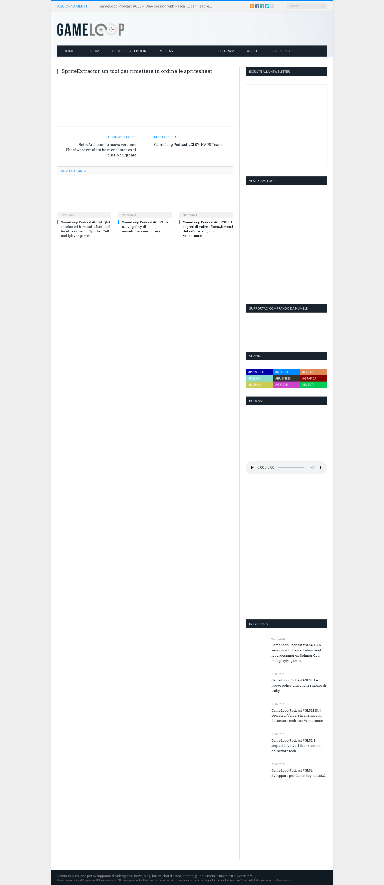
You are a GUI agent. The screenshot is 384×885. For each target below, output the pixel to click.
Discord (195, 50)
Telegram (225, 50)
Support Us (282, 50)
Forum (93, 50)
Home (69, 50)
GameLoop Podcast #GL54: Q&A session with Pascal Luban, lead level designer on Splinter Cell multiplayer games (156, 6)
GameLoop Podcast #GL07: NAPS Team (188, 144)
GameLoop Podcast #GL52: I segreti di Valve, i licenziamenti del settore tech (296, 745)
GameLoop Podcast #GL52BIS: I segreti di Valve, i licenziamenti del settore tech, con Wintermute (208, 229)
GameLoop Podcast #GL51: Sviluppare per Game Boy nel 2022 (298, 773)
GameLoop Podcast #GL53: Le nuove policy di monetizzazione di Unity (145, 226)
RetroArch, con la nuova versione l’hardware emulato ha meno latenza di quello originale (101, 149)
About (253, 50)
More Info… (246, 875)
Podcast (167, 50)
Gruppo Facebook (129, 50)
